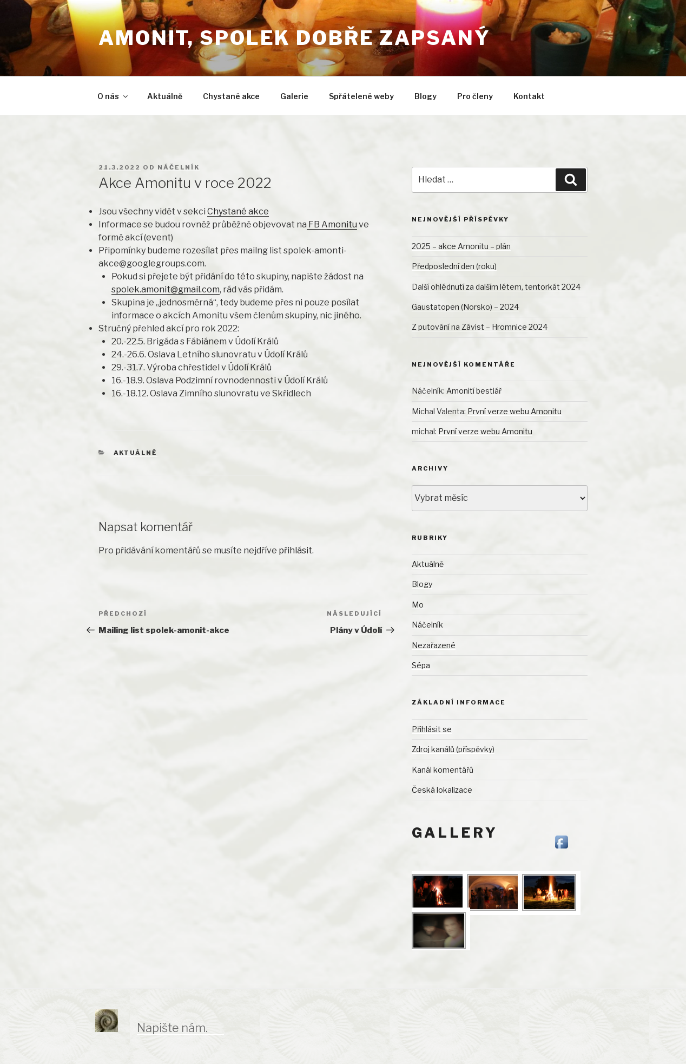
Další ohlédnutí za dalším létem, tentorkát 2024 (496, 286)
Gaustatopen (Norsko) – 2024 (465, 306)
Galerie (294, 96)
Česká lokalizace (442, 789)
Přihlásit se (432, 729)
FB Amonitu (332, 224)
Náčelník (178, 167)
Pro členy (475, 96)
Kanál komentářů (442, 769)
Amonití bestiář (474, 390)
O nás (113, 96)
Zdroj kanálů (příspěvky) (453, 749)
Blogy (425, 96)
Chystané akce (231, 96)
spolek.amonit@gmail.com (165, 289)
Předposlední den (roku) (454, 266)
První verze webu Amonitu (514, 411)
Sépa (421, 665)
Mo (418, 604)
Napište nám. (172, 1028)
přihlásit (295, 550)
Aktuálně (164, 96)
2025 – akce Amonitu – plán (461, 246)
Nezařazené (434, 645)
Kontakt (529, 96)
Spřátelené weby (361, 96)
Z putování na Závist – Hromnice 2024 (480, 326)
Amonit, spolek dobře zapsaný (294, 38)
